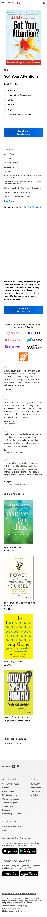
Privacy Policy (36, 791)
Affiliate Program (9, 802)
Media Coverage (9, 795)
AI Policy (34, 795)
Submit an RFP (8, 806)
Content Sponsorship (11, 814)
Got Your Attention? (32, 207)
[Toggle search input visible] (44, 3)
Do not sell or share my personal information (19, 894)
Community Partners (11, 799)
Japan (5, 830)
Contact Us (35, 784)
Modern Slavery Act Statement (14, 911)
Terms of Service (8, 906)
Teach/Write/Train (10, 784)
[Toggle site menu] (3, 3)
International (9, 821)
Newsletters (35, 787)
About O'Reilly (9, 779)
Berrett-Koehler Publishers (19, 114)
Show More (9, 201)
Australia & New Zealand (13, 826)
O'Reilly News (8, 791)
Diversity (6, 810)
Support (34, 779)
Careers (5, 787)
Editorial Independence (11, 908)
